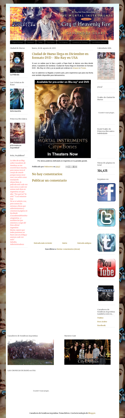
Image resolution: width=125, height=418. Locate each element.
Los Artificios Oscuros (99, 42)
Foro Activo (50, 42)
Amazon (76, 68)
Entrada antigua (84, 243)
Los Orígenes (63, 42)
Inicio (64, 243)
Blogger (91, 413)
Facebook (30, 42)
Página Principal (17, 42)
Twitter (40, 42)
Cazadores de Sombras (80, 42)
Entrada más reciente (43, 243)
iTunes (83, 68)
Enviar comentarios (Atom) (68, 249)
